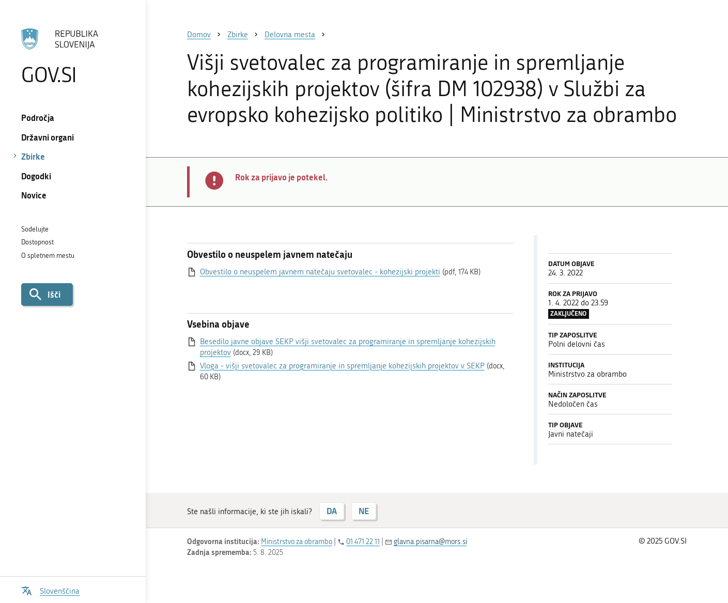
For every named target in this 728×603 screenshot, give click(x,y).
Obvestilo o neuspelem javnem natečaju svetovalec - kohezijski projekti (320, 271)
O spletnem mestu (47, 255)
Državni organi (47, 137)
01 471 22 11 (363, 541)
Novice (34, 195)
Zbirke (33, 156)
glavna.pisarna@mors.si (430, 541)
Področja (37, 117)
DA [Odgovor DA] (332, 511)
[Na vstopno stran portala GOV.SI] (72, 56)
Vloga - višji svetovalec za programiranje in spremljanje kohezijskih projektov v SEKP (342, 365)
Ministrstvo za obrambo (296, 541)
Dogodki (36, 176)
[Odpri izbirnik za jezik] (50, 590)
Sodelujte (35, 229)
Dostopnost (37, 242)
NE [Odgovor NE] (364, 511)
